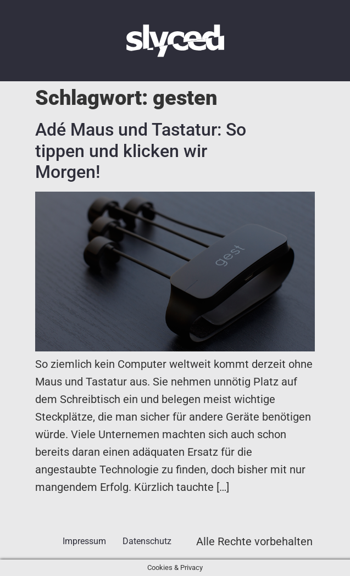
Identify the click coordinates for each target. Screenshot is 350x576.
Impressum (84, 541)
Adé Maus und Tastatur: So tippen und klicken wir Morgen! (140, 150)
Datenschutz (147, 541)
